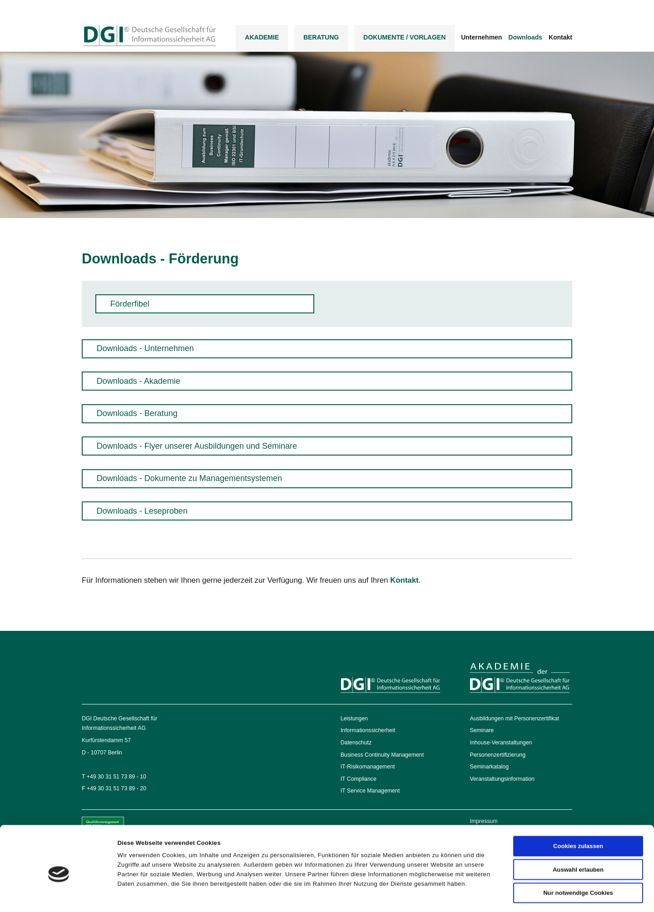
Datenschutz (356, 742)
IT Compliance (359, 779)
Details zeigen (449, 895)
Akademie (262, 37)
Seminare (482, 730)
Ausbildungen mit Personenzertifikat (514, 718)
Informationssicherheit (368, 730)
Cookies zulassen (578, 811)
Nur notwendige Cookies (578, 857)
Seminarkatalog (489, 766)
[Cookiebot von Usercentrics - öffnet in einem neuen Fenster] (59, 895)
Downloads (525, 37)
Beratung (321, 37)
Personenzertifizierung (497, 755)
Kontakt (560, 37)
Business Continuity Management (382, 755)
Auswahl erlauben (578, 834)
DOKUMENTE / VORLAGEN (404, 37)
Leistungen (354, 718)
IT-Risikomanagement (368, 766)
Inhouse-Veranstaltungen (501, 742)
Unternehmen (481, 37)
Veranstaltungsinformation (502, 779)
